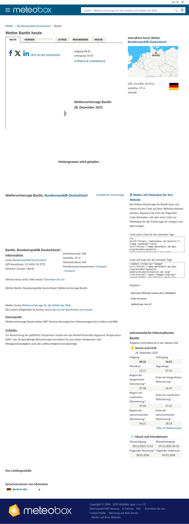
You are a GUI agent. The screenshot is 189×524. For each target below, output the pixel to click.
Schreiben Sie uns (54, 279)
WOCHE (98, 39)
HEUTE (12, 39)
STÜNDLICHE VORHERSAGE (89, 61)
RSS (138, 508)
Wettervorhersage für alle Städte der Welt (46, 305)
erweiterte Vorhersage (110, 195)
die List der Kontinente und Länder (72, 309)
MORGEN (29, 39)
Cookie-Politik (98, 513)
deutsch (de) (24, 489)
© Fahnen (128, 508)
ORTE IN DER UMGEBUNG (45, 55)
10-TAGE (62, 39)
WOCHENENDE (80, 39)
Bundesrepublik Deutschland (34, 26)
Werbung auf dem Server (123, 513)
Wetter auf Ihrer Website (106, 517)
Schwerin (101, 266)
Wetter (9, 26)
